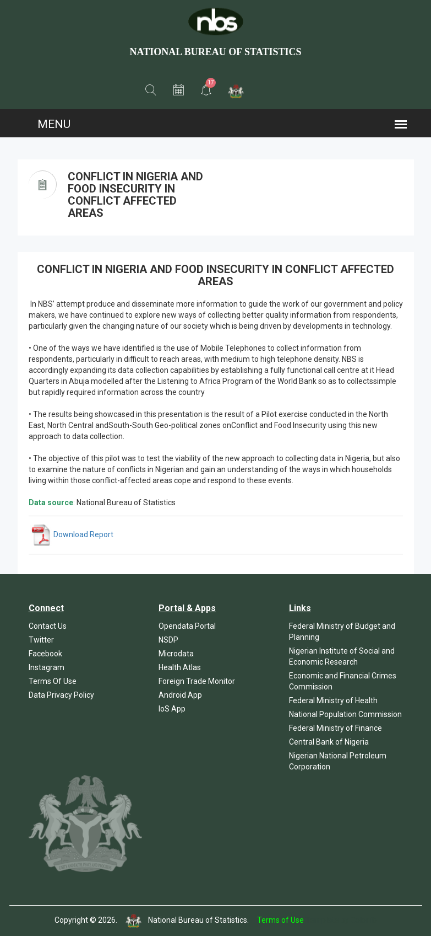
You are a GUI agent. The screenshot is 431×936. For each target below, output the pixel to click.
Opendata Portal (187, 626)
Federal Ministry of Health (333, 700)
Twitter (41, 639)
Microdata (176, 653)
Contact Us (48, 626)
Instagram (46, 667)
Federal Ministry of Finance (335, 728)
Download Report (71, 534)
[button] (151, 90)
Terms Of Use (53, 681)
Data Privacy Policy (61, 695)
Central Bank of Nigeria (329, 741)
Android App (180, 695)
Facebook (45, 653)
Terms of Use (280, 920)
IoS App (172, 708)
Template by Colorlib (341, 920)
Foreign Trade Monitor (197, 681)
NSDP (168, 639)
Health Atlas (180, 667)
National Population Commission (345, 714)
